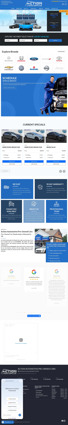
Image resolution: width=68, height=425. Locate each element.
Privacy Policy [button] (7, 420)
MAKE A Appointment (9, 87)
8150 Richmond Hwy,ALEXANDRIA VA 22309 (28, 371)
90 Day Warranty (42, 396)
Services (47, 8)
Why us (26, 8)
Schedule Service (22, 393)
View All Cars (5, 171)
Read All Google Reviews (34, 315)
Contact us (54, 8)
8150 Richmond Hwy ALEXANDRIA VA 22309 (7, 2)
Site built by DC (14, 420)
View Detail (12, 161)
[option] (12, 148)
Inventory (19, 8)
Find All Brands (61, 51)
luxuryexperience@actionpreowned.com (27, 373)
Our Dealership (39, 390)
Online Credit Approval (24, 389)
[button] (17, 312)
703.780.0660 (5, 4)
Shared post (19, 359)
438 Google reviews (63, 1)
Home (12, 8)
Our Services (21, 391)
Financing (33, 8)
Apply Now (12, 164)
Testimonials (38, 392)
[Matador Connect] (12, 399)
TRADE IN (41, 8)
